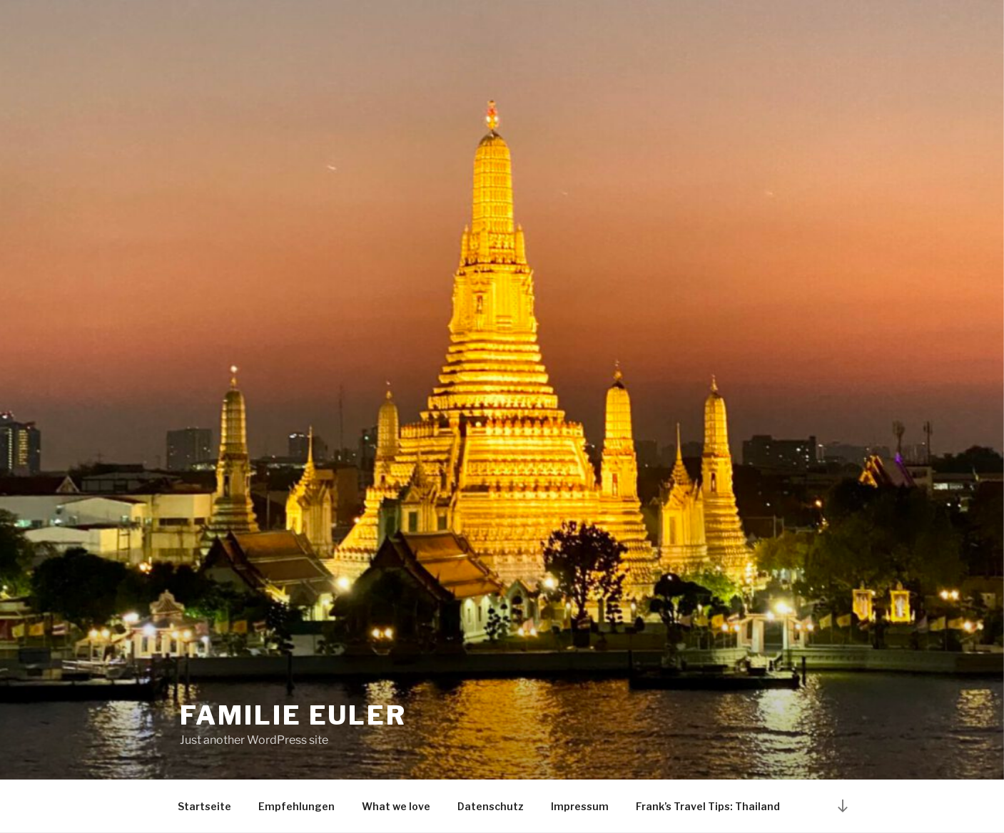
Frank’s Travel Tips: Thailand (708, 806)
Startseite (204, 806)
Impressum (580, 806)
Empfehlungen (296, 806)
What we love (396, 806)
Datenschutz (490, 806)
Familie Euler (293, 715)
